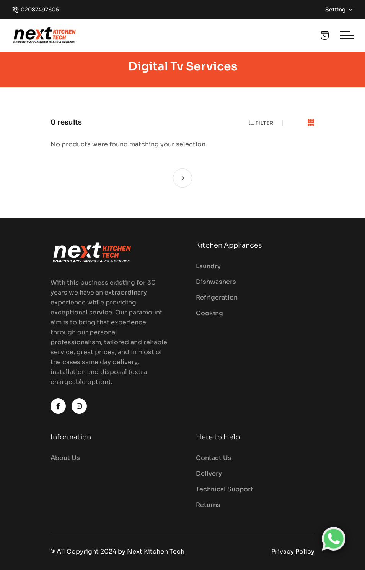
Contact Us (213, 458)
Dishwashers (216, 282)
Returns (208, 505)
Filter (261, 123)
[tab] (311, 123)
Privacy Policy (292, 551)
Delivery (209, 474)
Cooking (209, 313)
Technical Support (224, 489)
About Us (65, 458)
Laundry (208, 266)
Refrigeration (217, 297)
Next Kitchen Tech (155, 551)
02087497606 (40, 9)
